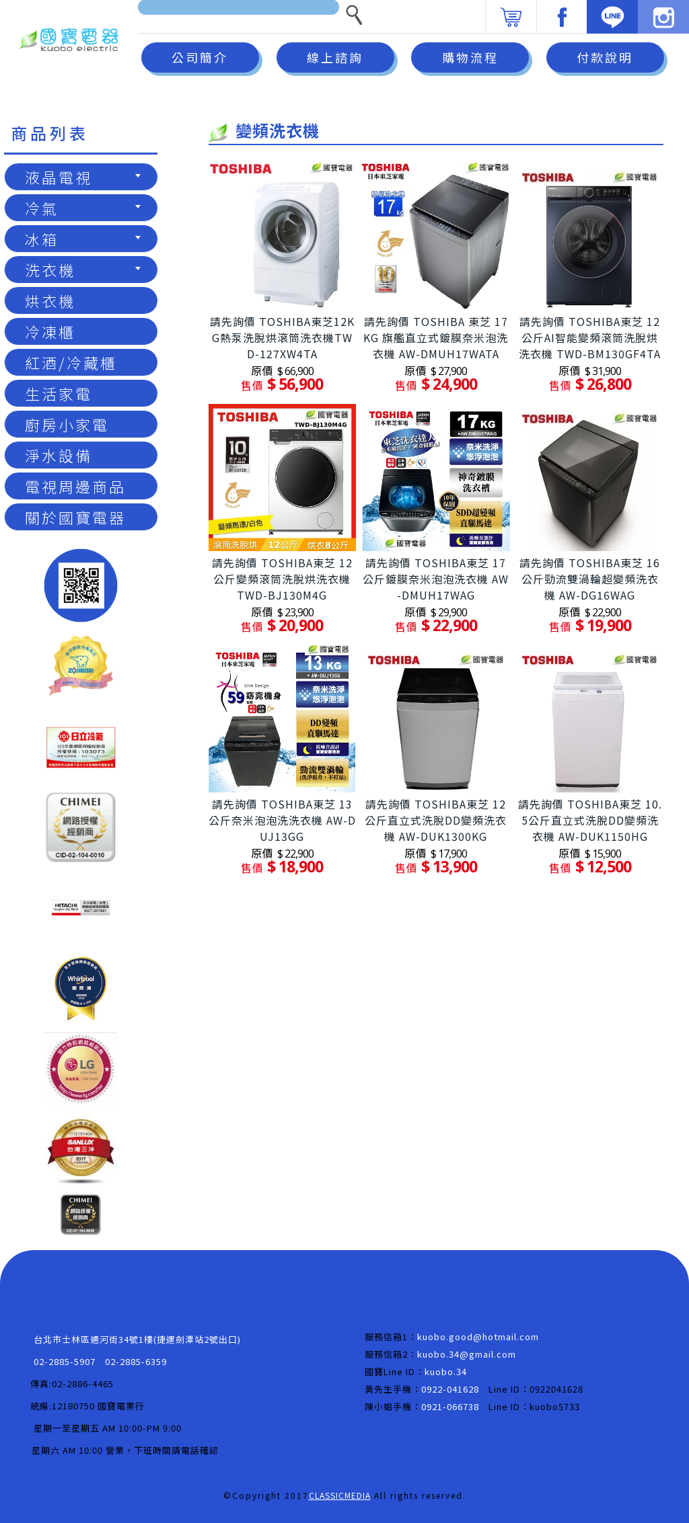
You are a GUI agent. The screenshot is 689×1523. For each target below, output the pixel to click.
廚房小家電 (67, 424)
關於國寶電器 (75, 517)
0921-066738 (450, 1406)
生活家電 (58, 393)
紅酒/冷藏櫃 (71, 362)
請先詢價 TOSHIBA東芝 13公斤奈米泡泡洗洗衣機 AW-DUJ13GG (282, 820)
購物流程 (470, 57)
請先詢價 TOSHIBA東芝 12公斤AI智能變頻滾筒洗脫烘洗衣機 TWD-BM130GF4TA (590, 337)
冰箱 (83, 238)
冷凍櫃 (50, 331)
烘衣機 (50, 300)
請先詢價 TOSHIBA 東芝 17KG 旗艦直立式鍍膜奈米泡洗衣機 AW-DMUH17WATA (435, 337)
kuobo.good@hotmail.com (478, 1336)
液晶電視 (83, 177)
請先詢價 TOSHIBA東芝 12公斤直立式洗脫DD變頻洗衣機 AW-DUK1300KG (436, 820)
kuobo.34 (446, 1371)
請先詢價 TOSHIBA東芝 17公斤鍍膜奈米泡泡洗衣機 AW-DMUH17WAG (436, 578)
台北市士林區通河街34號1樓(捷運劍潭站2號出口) (137, 1339)
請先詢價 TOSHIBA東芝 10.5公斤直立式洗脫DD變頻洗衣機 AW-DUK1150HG (590, 820)
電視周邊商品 (75, 486)
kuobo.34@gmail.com (466, 1354)
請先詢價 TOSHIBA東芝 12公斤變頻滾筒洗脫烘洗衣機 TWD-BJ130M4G (282, 578)
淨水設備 (58, 455)
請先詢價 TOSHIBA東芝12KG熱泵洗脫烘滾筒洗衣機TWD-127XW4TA (282, 337)
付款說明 (605, 57)
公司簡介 (200, 57)
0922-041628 (450, 1389)
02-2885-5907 (65, 1361)
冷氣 (83, 207)
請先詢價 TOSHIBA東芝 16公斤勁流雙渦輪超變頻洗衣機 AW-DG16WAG (589, 578)
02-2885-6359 (136, 1361)
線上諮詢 (335, 57)
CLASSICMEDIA (340, 1495)
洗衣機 (83, 269)
